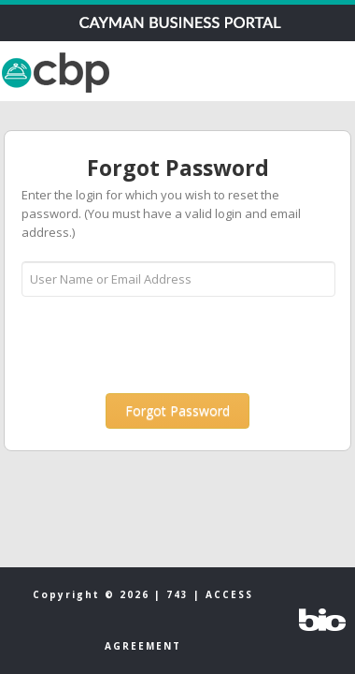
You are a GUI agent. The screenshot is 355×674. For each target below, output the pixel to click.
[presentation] (163, 343)
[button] (177, 411)
